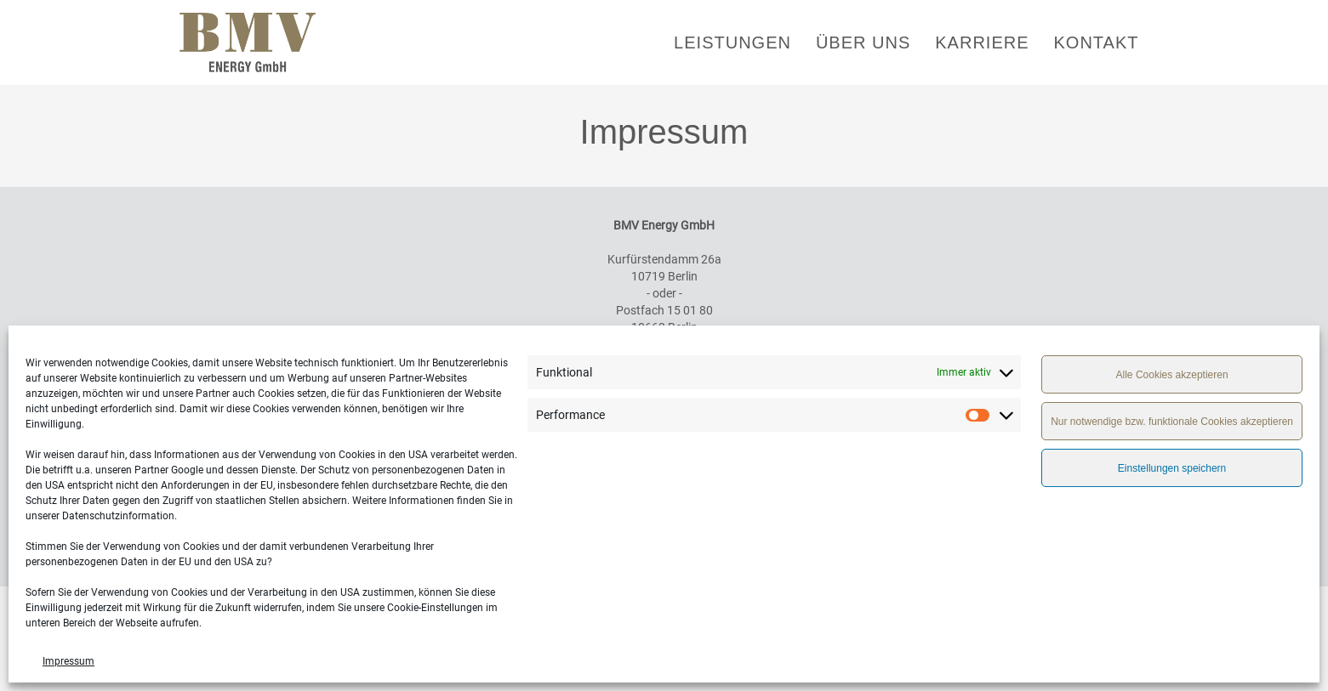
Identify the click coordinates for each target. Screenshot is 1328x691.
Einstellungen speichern (1172, 468)
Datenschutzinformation (118, 516)
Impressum (68, 661)
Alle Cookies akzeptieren (1172, 375)
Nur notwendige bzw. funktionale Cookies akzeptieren (1172, 422)
